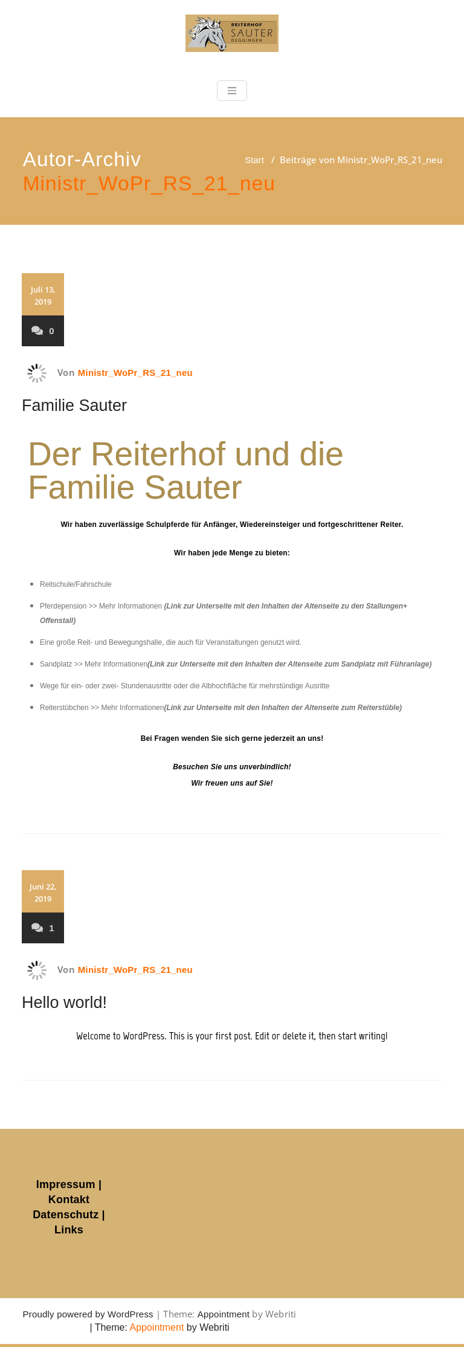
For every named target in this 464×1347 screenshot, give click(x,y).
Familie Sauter (74, 405)
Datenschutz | (69, 1215)
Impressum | (69, 1184)
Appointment (224, 1314)
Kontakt (68, 1200)
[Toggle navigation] (232, 90)
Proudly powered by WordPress (88, 1314)
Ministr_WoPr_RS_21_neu (149, 183)
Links (68, 1230)
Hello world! (64, 1002)
